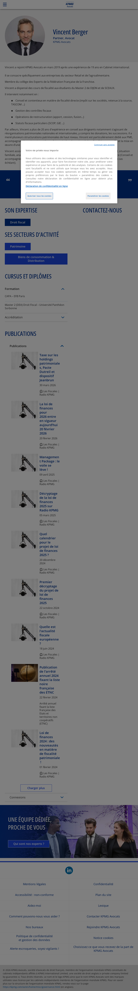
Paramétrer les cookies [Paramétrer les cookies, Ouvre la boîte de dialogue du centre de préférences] (98, 196)
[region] (69, 172)
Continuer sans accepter (104, 145)
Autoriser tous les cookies (39, 196)
